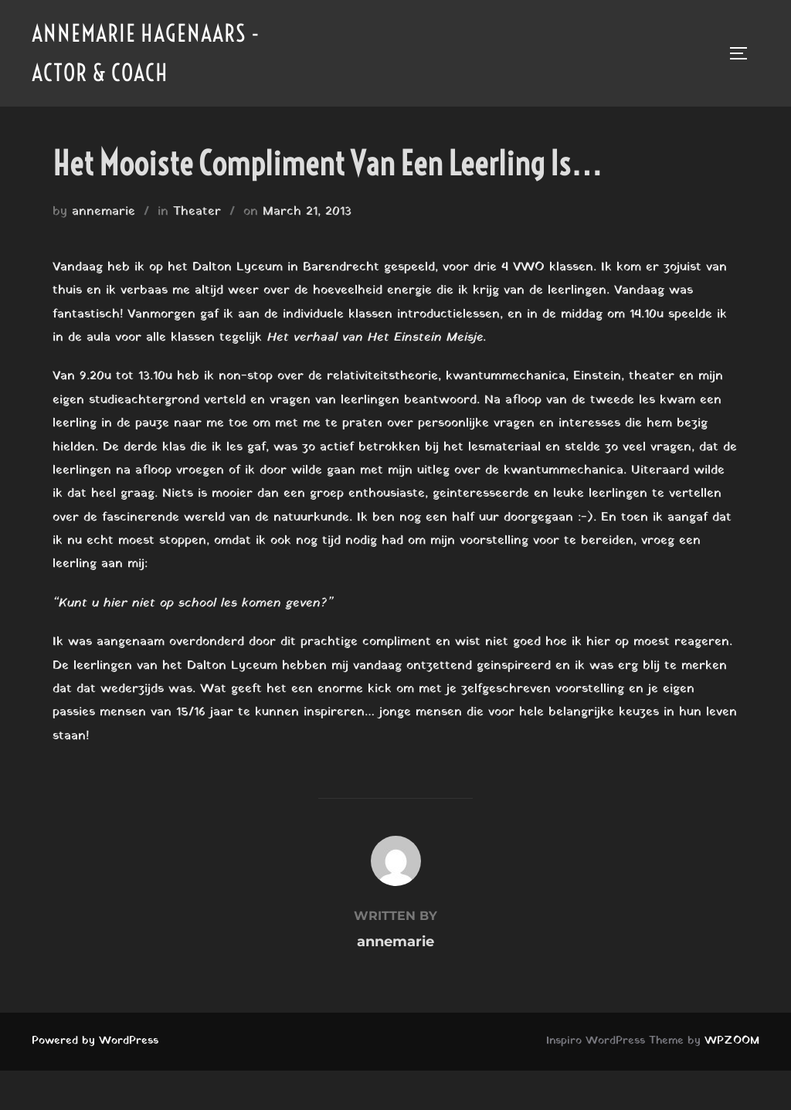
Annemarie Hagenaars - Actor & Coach (146, 53)
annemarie (103, 211)
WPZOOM (731, 1041)
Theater (197, 211)
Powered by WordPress (95, 1041)
